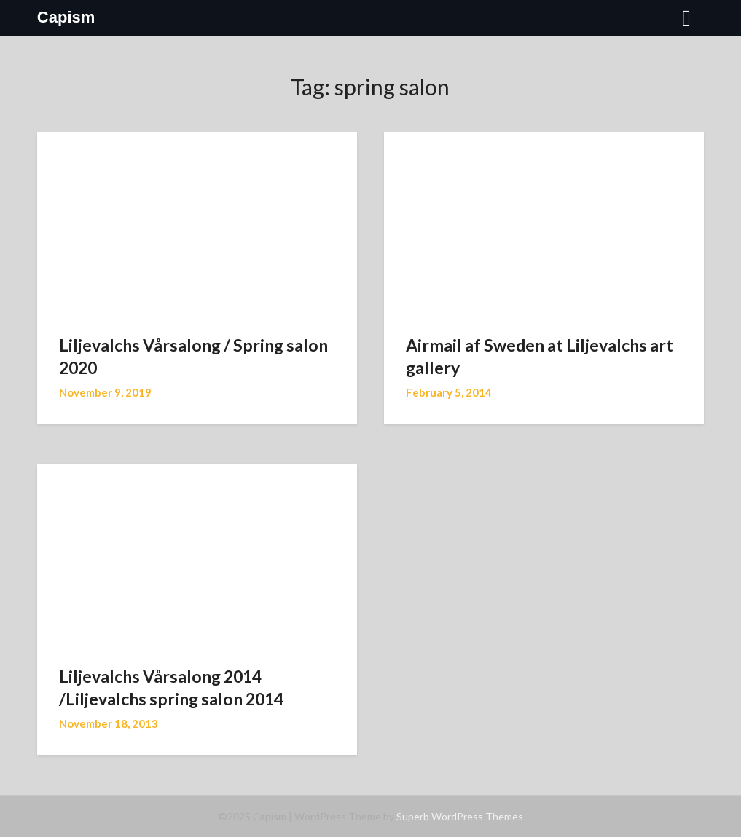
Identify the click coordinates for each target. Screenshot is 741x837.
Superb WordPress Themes (459, 816)
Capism (66, 17)
